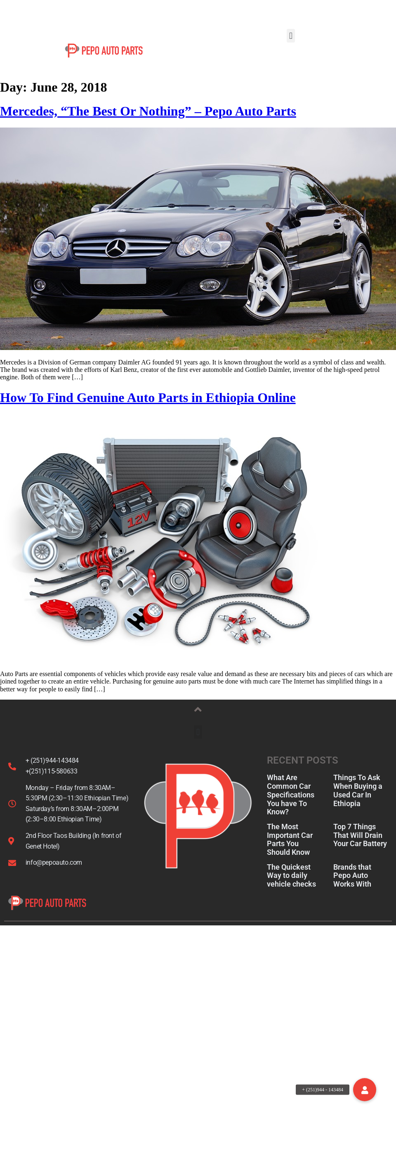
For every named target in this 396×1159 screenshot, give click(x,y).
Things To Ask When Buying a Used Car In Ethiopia (357, 802)
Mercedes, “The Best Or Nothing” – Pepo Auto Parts (148, 123)
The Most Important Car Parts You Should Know (290, 852)
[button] (291, 36)
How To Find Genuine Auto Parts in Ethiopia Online (148, 409)
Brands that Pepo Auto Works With (352, 887)
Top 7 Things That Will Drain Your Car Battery (360, 847)
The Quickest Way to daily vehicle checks (291, 887)
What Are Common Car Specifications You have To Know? (290, 806)
